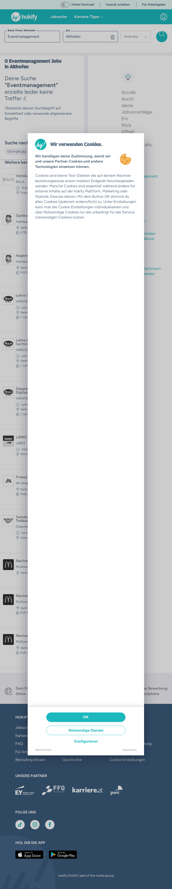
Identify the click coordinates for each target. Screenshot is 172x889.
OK (86, 717)
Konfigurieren (86, 741)
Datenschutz (43, 749)
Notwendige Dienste (85, 730)
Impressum (130, 749)
